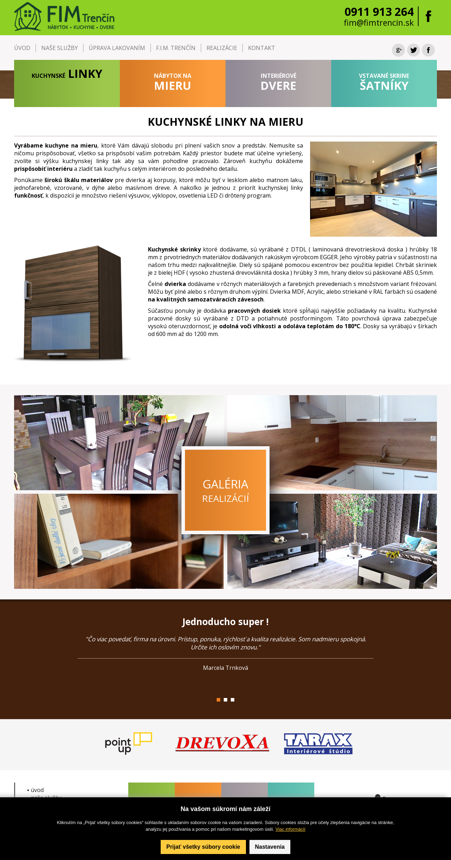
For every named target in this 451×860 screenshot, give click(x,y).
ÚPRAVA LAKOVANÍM (117, 48)
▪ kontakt (39, 821)
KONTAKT (261, 48)
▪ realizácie (41, 813)
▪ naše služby (44, 798)
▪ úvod (35, 790)
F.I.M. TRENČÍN (176, 48)
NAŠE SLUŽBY (59, 48)
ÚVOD (22, 48)
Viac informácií (290, 856)
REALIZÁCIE (221, 48)
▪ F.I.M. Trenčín (46, 805)
